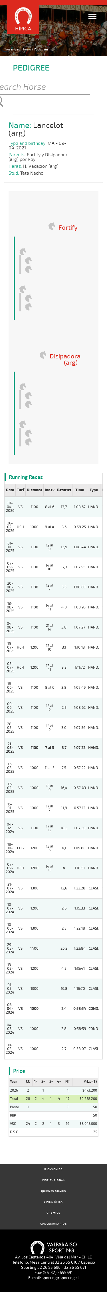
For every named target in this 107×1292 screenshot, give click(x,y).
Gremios (53, 1213)
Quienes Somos (53, 1191)
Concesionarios (53, 1223)
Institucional (53, 1180)
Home (26, 49)
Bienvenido (53, 1169)
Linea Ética (53, 1202)
